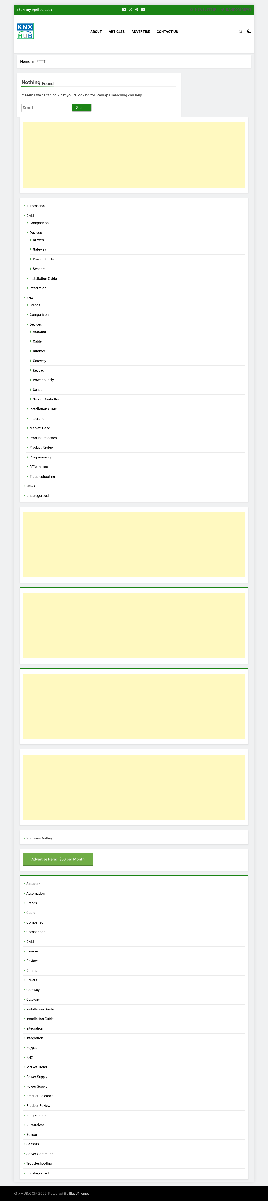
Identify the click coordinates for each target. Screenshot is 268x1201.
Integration (38, 288)
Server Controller (46, 399)
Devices (36, 233)
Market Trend (40, 428)
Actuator (39, 332)
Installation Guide (43, 278)
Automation (35, 206)
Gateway (39, 249)
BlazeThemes (79, 1193)
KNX (29, 298)
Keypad (38, 370)
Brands (35, 305)
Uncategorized (37, 496)
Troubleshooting (42, 476)
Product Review (42, 447)
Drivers (38, 240)
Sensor (38, 390)
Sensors (39, 269)
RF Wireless (39, 467)
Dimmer (39, 351)
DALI (30, 216)
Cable (37, 341)
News (30, 486)
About (96, 32)
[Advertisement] (134, 155)
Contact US (167, 32)
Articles (117, 32)
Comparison (39, 223)
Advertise (141, 32)
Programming (40, 457)
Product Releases (43, 438)
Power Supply (43, 259)
